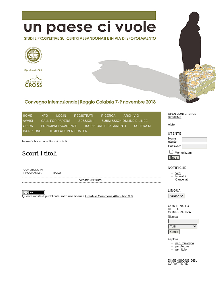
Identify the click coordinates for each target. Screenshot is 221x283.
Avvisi (28, 120)
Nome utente (172, 140)
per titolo (181, 249)
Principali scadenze (59, 126)
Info (44, 115)
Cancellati (181, 179)
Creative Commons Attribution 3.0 (109, 196)
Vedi (178, 173)
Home (27, 115)
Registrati (83, 115)
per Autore (182, 246)
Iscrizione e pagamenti (105, 126)
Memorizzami (183, 152)
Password (174, 146)
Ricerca (108, 115)
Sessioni (85, 120)
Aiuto (171, 124)
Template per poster (68, 131)
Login (61, 115)
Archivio (131, 115)
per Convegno (184, 243)
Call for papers (55, 120)
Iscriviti (179, 176)
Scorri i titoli (58, 141)
